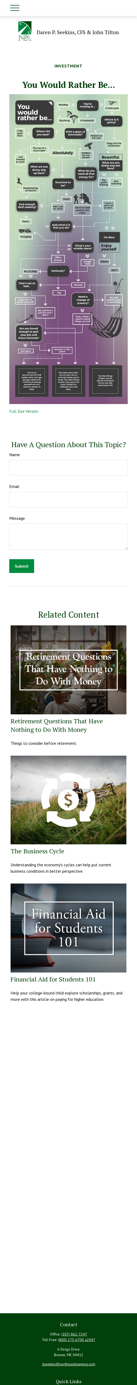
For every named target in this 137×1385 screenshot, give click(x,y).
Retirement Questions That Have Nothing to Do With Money (57, 725)
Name (14, 454)
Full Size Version (23, 411)
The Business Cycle (37, 851)
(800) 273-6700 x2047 (76, 1339)
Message (17, 518)
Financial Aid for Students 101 (53, 979)
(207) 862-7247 (74, 1334)
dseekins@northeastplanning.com (68, 1364)
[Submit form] (21, 566)
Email (14, 486)
